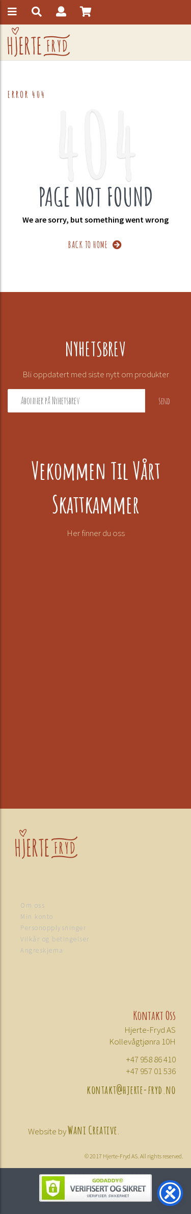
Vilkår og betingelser (55, 939)
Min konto (36, 916)
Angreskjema (42, 950)
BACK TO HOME (95, 244)
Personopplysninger (53, 928)
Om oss (32, 905)
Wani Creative (93, 1129)
